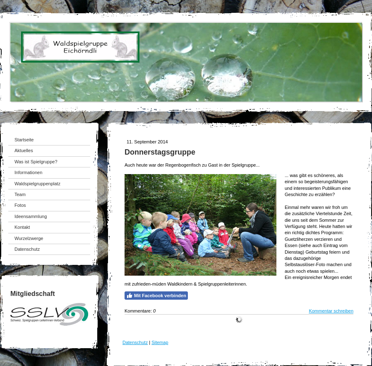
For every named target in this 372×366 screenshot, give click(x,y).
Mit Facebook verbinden (156, 295)
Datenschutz (135, 342)
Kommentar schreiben (331, 310)
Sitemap (159, 342)
